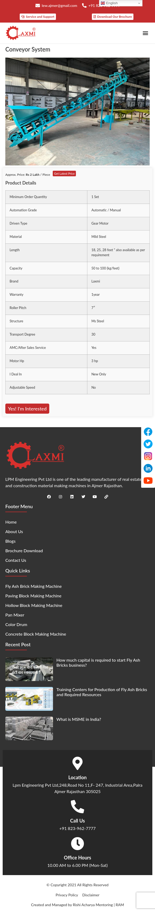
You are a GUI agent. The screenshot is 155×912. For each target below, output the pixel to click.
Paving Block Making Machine (33, 595)
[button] (145, 33)
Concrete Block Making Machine (35, 633)
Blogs (10, 540)
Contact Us (15, 560)
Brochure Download (24, 550)
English (109, 3)
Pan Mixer (14, 614)
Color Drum (16, 624)
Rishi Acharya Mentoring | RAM (98, 904)
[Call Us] (77, 806)
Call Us (77, 821)
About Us (14, 531)
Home (11, 521)
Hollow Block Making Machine (33, 605)
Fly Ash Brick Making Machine (33, 586)
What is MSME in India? (78, 719)
